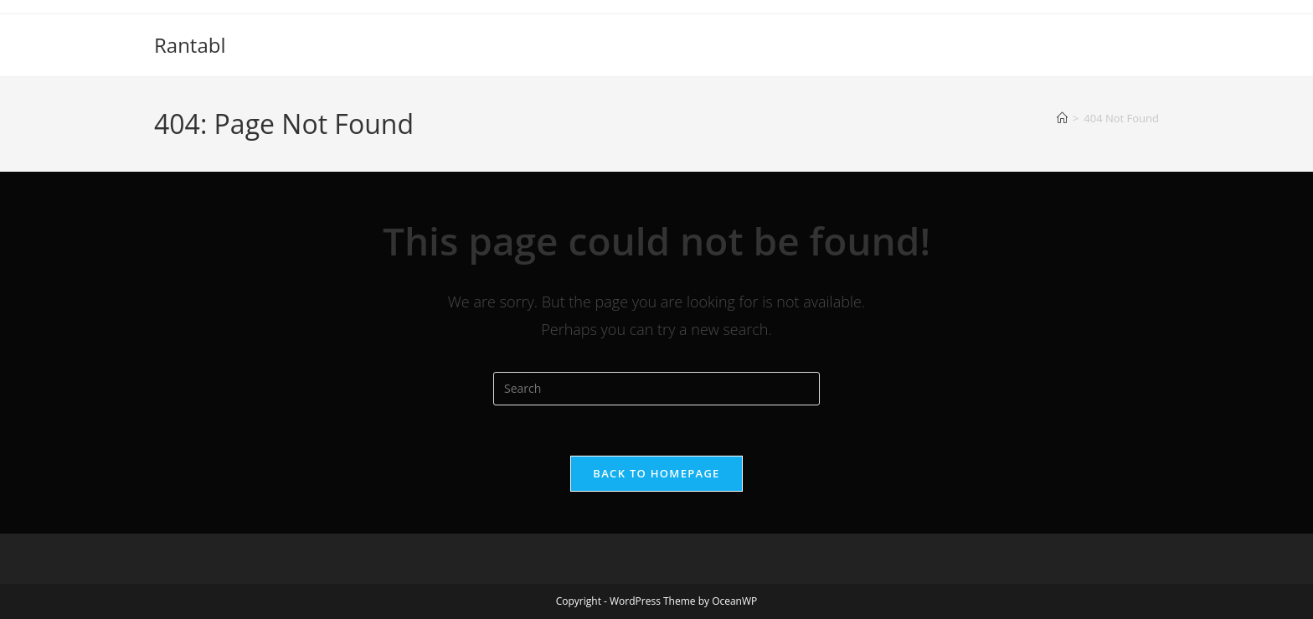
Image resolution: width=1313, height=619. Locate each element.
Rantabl (190, 45)
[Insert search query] (656, 388)
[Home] (1062, 118)
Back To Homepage (656, 473)
